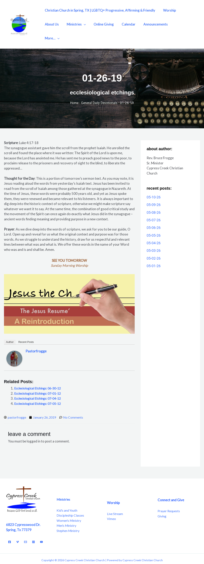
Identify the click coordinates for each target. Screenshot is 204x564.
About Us (51, 24)
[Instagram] (33, 528)
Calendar (124, 24)
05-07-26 (154, 206)
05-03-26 (154, 236)
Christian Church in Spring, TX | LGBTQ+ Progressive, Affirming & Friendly (99, 10)
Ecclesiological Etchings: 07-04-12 (39, 384)
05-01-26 (154, 252)
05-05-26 (154, 221)
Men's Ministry (67, 512)
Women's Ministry (70, 507)
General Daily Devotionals (100, 89)
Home (73, 89)
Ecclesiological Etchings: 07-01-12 (39, 379)
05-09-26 (154, 191)
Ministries (72, 24)
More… (174, 24)
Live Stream (116, 500)
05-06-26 (154, 214)
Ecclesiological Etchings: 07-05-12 (39, 389)
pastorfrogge (36, 337)
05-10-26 (154, 183)
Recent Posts (26, 328)
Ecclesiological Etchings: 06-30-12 (39, 374)
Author (10, 328)
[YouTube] (41, 528)
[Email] (25, 528)
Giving (162, 502)
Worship (167, 10)
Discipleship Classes (71, 502)
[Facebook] (9, 528)
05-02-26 (154, 244)
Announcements (150, 24)
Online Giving (101, 24)
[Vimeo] (17, 528)
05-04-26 (154, 229)
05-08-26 (154, 198)
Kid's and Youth (68, 497)
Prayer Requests (170, 497)
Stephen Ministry (69, 517)
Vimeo (112, 505)
